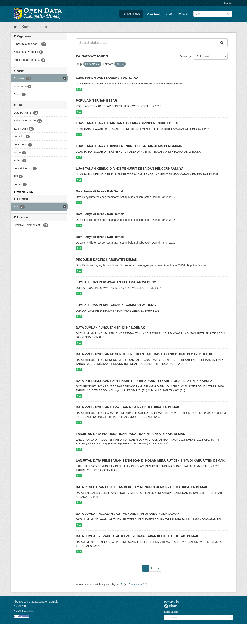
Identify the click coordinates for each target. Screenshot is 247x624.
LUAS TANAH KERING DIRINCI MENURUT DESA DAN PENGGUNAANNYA (130, 168)
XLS (79, 89)
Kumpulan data (131, 13)
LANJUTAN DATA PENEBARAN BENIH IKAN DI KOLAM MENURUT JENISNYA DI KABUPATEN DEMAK (150, 460)
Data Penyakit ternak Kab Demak (100, 191)
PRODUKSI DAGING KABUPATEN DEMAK (106, 259)
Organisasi (153, 13)
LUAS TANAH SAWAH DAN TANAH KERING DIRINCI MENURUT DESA (127, 123)
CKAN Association (25, 611)
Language (170, 611)
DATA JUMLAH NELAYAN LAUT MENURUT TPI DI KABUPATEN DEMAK (128, 513)
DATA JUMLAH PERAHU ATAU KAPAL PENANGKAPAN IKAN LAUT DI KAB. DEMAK (137, 536)
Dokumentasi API (137, 584)
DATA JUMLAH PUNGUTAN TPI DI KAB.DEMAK (110, 327)
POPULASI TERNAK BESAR (96, 100)
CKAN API (20, 606)
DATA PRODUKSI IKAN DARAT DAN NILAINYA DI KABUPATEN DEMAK (127, 407)
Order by (185, 56)
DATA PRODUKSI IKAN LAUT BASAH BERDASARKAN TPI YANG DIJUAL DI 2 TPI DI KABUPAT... (146, 381)
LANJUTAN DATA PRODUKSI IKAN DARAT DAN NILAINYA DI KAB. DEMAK (130, 434)
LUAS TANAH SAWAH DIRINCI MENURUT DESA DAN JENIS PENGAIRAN (129, 146)
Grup (169, 13)
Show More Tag (23, 191)
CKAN (170, 606)
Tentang (183, 13)
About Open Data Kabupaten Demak (36, 601)
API (121, 584)
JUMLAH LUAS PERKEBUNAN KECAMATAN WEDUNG (116, 305)
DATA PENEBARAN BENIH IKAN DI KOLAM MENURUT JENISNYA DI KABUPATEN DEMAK (141, 487)
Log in (228, 3)
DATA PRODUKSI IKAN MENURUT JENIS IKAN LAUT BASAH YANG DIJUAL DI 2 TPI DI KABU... (145, 354)
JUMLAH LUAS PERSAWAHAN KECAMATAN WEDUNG (116, 282)
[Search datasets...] (146, 42)
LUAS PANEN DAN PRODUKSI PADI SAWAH (108, 77)
